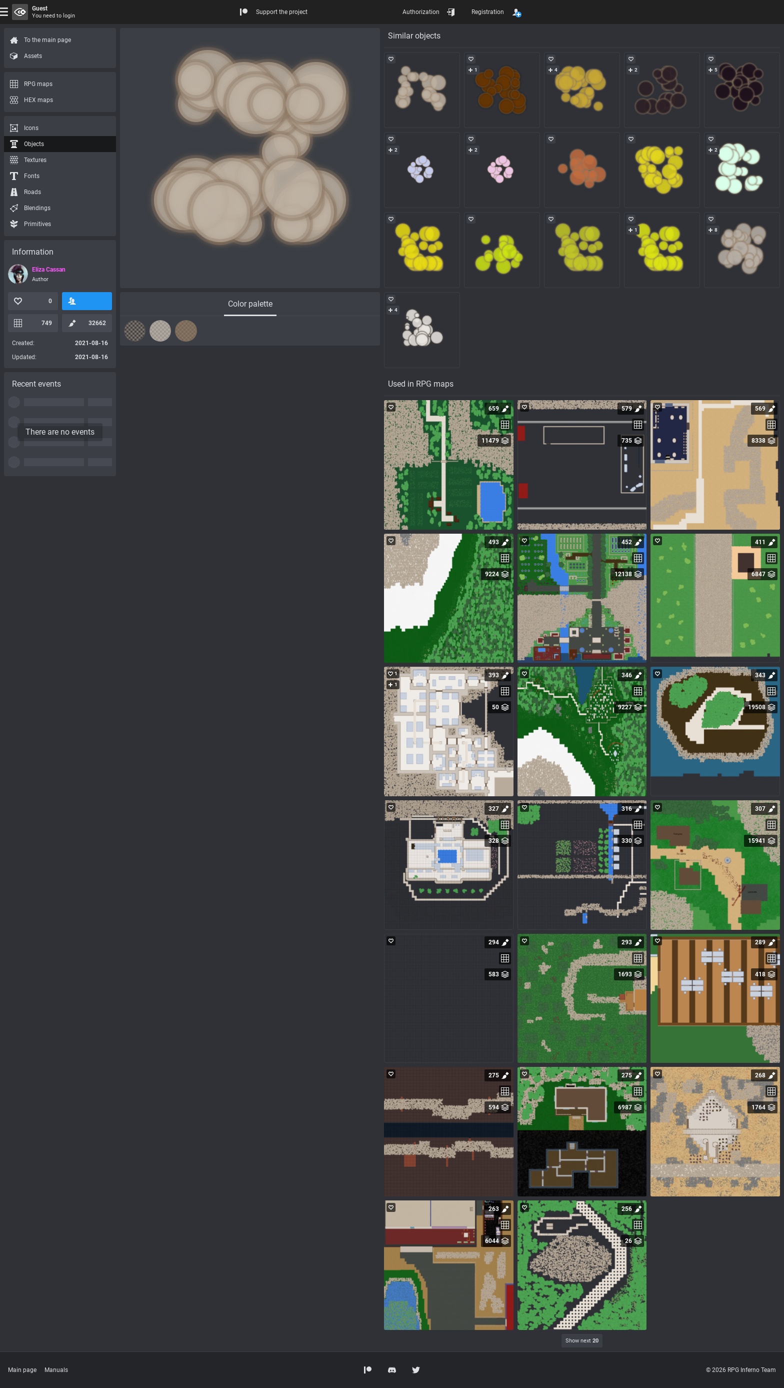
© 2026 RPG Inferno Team (741, 1370)
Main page (22, 1370)
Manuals (56, 1370)
